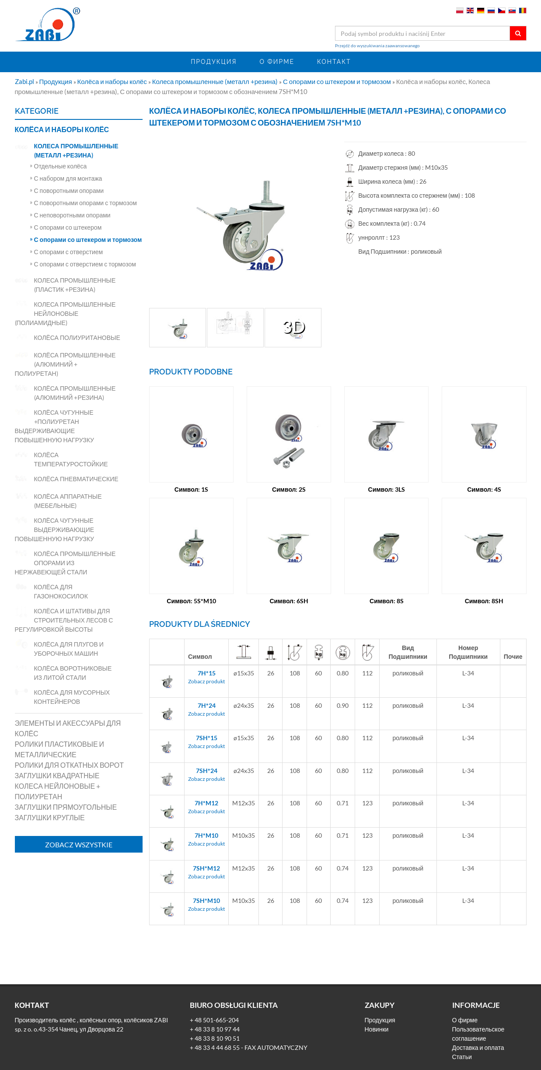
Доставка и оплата (478, 1047)
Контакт (334, 61)
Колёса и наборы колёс (112, 81)
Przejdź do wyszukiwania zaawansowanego (377, 45)
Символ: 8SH (484, 601)
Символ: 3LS (386, 489)
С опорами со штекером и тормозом (337, 81)
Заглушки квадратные (57, 775)
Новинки (377, 1029)
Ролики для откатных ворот (69, 765)
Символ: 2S (289, 489)
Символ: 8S (387, 601)
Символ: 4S (484, 489)
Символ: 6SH (288, 601)
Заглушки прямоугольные (66, 807)
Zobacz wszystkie (78, 844)
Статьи (462, 1056)
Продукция (214, 61)
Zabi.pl (25, 81)
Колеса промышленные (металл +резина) (215, 81)
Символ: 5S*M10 (191, 601)
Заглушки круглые (50, 817)
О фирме (276, 61)
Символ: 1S (192, 489)
